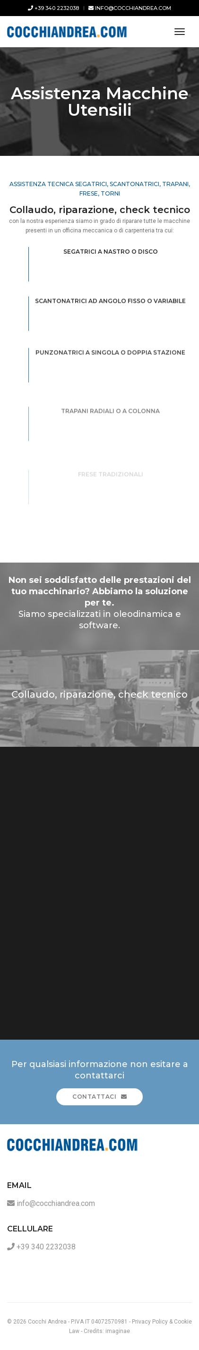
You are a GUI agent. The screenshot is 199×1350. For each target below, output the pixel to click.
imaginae (117, 1331)
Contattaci (99, 1096)
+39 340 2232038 (53, 8)
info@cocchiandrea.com (129, 8)
